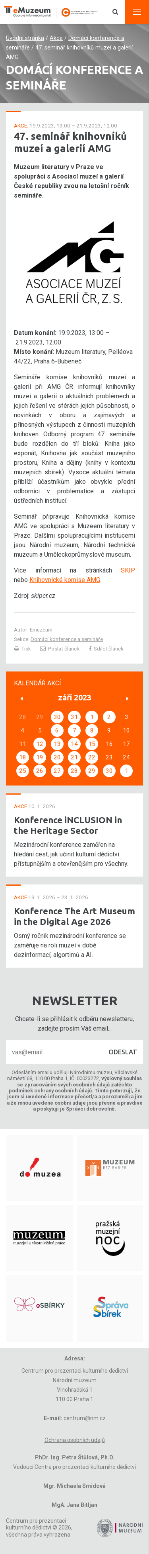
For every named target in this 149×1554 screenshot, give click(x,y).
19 (39, 757)
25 (22, 770)
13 (57, 744)
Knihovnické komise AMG (64, 580)
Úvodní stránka (25, 38)
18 (22, 757)
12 (39, 744)
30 (57, 717)
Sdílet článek (106, 648)
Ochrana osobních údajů (75, 1440)
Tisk (22, 648)
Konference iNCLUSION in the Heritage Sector (68, 825)
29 (91, 770)
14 (74, 744)
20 (57, 757)
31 (74, 717)
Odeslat (122, 1052)
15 (91, 744)
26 (39, 770)
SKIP (128, 570)
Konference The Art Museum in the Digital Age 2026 (74, 916)
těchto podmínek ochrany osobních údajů (70, 1088)
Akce (56, 38)
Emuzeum (41, 629)
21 (74, 757)
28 (74, 770)
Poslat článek (59, 648)
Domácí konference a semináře (67, 639)
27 (57, 770)
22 (91, 757)
